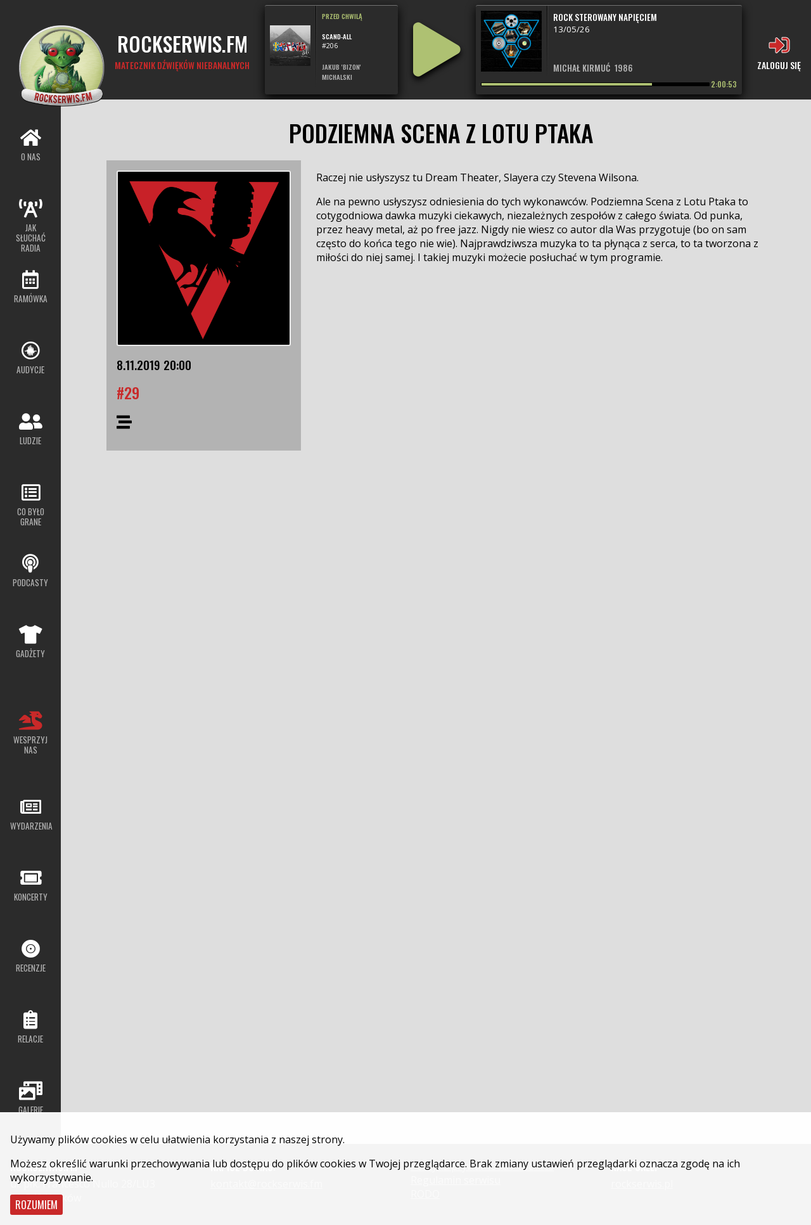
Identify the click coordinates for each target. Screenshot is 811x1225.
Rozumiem (36, 1204)
